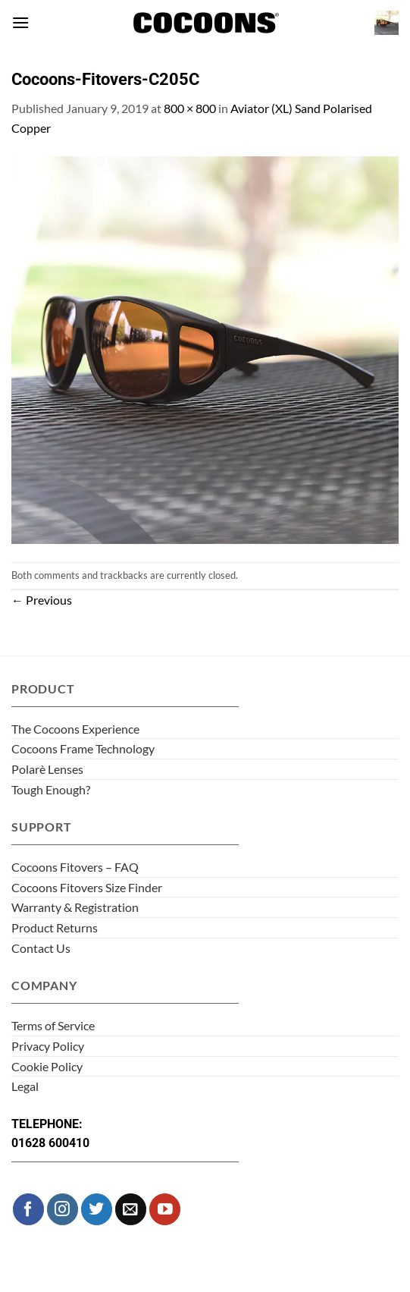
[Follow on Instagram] (62, 1208)
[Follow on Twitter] (96, 1208)
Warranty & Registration (75, 907)
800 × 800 (190, 108)
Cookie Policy (47, 1066)
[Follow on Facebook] (28, 1208)
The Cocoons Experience (75, 728)
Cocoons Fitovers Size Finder (86, 887)
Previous (41, 600)
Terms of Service (53, 1025)
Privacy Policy (47, 1046)
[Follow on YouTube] (164, 1208)
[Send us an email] (130, 1208)
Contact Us (40, 948)
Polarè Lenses (47, 769)
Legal (25, 1086)
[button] (20, 22)
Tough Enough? (50, 789)
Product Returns (54, 927)
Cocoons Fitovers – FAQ (75, 867)
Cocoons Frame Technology (83, 748)
